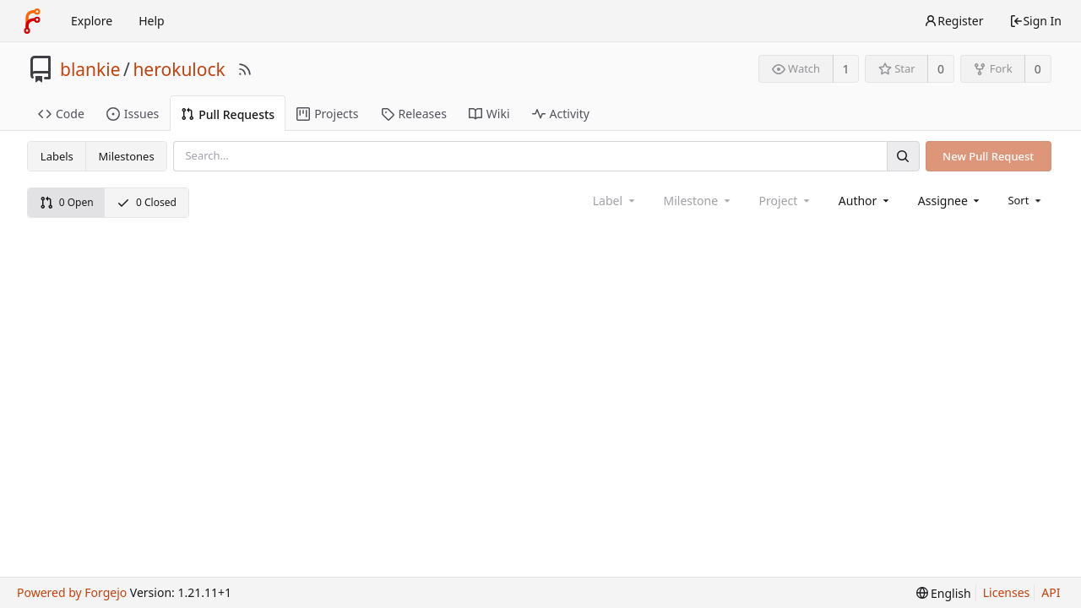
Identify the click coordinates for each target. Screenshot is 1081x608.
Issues (132, 114)
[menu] (1025, 200)
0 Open (67, 202)
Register (953, 21)
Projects (327, 114)
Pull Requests (227, 114)
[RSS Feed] (245, 69)
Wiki (489, 114)
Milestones (127, 156)
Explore (91, 21)
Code (61, 114)
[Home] (32, 21)
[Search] (903, 156)
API (1050, 592)
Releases (414, 114)
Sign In (1035, 21)
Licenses (1006, 592)
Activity (560, 114)
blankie (90, 69)
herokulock (179, 69)
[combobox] (865, 200)
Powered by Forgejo (72, 592)
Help (152, 21)
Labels (57, 156)
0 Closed (147, 202)
